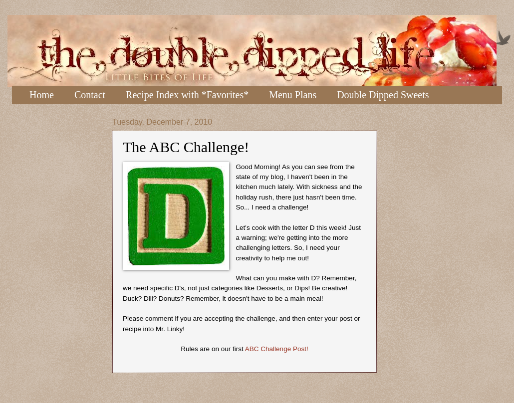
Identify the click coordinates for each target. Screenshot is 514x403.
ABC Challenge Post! (276, 349)
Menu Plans (292, 94)
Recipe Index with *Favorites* (187, 94)
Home (41, 94)
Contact (89, 94)
